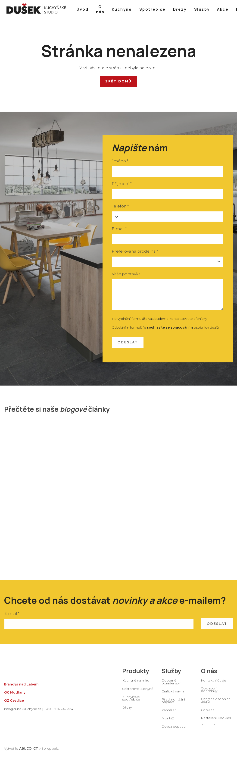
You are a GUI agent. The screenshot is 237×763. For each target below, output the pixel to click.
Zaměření (169, 714)
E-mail (119, 228)
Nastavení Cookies (216, 722)
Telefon (120, 206)
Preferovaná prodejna (135, 251)
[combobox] (168, 261)
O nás (209, 675)
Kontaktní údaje (213, 684)
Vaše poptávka (126, 274)
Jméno (120, 161)
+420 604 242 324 (58, 713)
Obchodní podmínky (209, 693)
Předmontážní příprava (173, 704)
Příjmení (122, 183)
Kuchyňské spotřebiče (131, 702)
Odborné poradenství (171, 685)
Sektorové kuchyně (137, 693)
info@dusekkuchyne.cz (22, 713)
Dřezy (127, 711)
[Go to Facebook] (203, 730)
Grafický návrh (173, 695)
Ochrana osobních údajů (216, 704)
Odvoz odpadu (174, 730)
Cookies (207, 714)
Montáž (168, 722)
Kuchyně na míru (135, 684)
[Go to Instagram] (215, 730)
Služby (171, 675)
